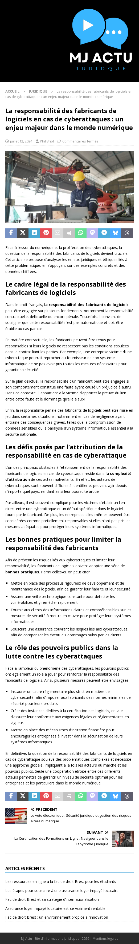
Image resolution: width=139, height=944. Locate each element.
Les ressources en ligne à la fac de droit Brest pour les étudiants (60, 881)
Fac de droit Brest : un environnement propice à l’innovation (56, 917)
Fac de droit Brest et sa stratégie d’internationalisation (52, 899)
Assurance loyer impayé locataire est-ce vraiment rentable (55, 908)
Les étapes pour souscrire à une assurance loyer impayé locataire (61, 890)
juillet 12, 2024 (21, 141)
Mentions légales (105, 938)
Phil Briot (47, 141)
